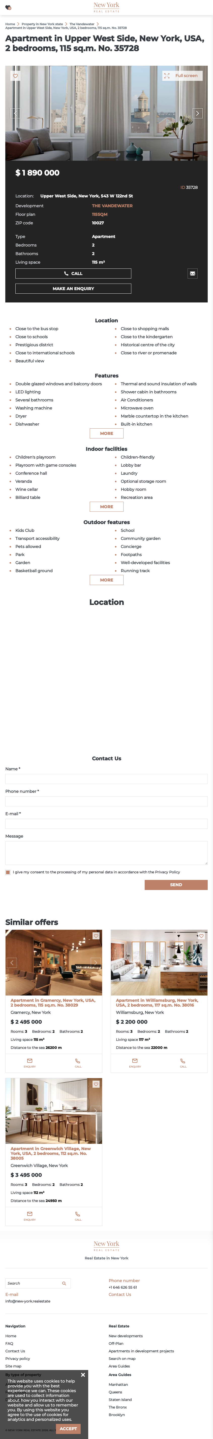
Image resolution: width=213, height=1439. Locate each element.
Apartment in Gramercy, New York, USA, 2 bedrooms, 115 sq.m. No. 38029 (53, 1003)
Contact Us (15, 1351)
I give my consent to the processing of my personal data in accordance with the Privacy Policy (96, 872)
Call (76, 273)
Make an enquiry (73, 288)
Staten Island (120, 1399)
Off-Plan (116, 1343)
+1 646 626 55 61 (123, 1287)
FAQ (9, 1343)
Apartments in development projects (141, 1351)
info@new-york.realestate (27, 1301)
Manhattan (118, 1384)
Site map (13, 1366)
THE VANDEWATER (112, 205)
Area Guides (119, 1366)
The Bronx (118, 1407)
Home (10, 1336)
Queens (115, 1392)
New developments (126, 1336)
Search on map (122, 1358)
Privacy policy (17, 1358)
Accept (68, 1428)
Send (176, 884)
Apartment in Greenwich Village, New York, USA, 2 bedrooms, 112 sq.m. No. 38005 (51, 1153)
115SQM (99, 214)
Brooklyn (117, 1415)
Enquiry (30, 1066)
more (106, 433)
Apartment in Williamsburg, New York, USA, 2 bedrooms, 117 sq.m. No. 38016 (157, 1003)
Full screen (186, 75)
